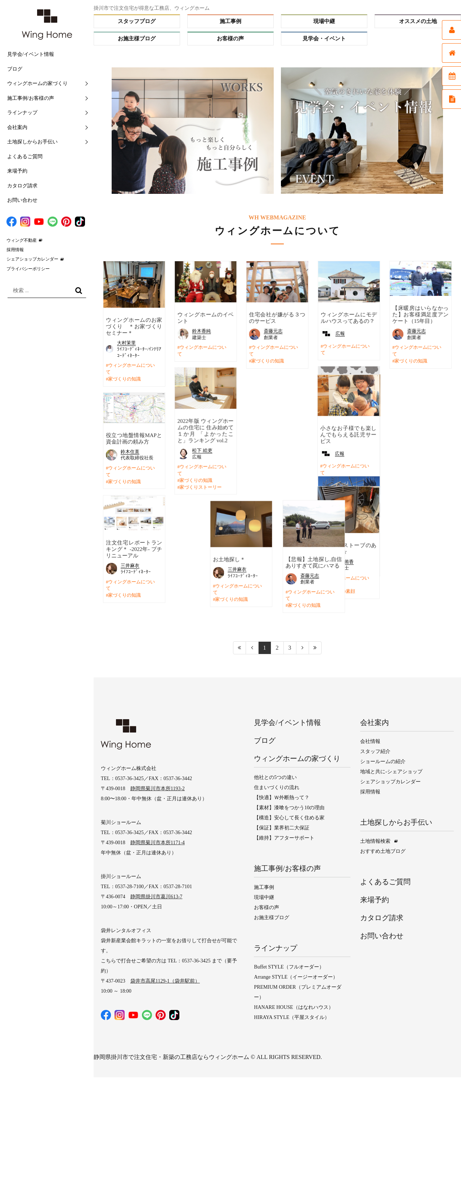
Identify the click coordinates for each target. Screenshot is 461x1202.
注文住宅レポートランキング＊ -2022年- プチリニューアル (134, 548)
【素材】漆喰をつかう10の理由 (289, 806)
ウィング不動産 (21, 240)
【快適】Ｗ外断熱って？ (281, 796)
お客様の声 (230, 38)
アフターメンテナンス (417, 473)
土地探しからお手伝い (32, 141)
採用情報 (15, 249)
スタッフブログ (137, 21)
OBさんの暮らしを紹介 (415, 463)
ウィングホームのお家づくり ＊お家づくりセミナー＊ (134, 326)
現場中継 (324, 21)
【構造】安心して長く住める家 (289, 816)
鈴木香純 (201, 331)
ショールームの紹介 (383, 760)
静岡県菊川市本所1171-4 (157, 841)
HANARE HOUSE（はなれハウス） (294, 1006)
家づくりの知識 (124, 379)
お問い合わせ (22, 200)
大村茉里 (126, 343)
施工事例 (230, 21)
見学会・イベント (324, 38)
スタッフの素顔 (267, 590)
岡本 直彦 (417, 447)
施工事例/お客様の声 (30, 98)
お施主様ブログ (137, 38)
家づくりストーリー (200, 487)
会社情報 (370, 740)
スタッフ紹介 (375, 750)
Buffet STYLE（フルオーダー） (289, 966)
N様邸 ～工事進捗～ (347, 530)
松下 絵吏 (202, 450)
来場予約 (17, 171)
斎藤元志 (273, 331)
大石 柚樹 (341, 539)
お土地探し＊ (193, 559)
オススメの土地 (418, 21)
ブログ (14, 69)
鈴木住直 (130, 451)
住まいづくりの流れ (276, 786)
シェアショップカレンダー (32, 259)
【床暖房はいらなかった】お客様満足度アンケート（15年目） (420, 314)
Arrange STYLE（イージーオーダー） (296, 976)
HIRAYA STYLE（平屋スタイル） (292, 1016)
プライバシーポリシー (28, 268)
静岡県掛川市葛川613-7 (156, 895)
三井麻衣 (130, 564)
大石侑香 (273, 561)
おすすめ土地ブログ (383, 850)
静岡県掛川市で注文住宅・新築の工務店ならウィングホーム (171, 1056)
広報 (340, 333)
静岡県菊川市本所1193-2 (157, 787)
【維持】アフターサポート (284, 837)
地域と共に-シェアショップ (391, 770)
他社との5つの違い (275, 776)
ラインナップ (22, 112)
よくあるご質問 (24, 156)
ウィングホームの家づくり (37, 83)
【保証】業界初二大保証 (281, 826)
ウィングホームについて (130, 369)
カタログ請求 (22, 185)
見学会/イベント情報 (30, 54)
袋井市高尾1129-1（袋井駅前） (165, 980)
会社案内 (17, 127)
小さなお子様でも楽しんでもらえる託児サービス (277, 434)
